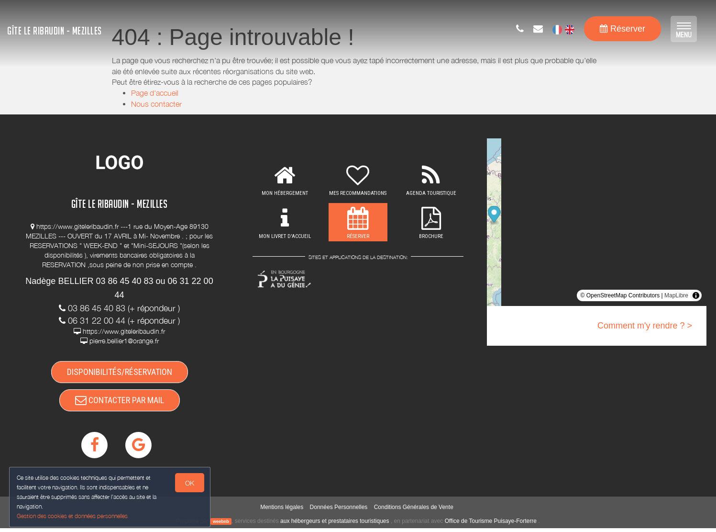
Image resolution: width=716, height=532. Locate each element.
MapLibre (676, 295)
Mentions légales (281, 510)
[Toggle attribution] (696, 295)
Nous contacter (156, 104)
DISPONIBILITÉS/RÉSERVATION (119, 373)
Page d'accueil (154, 93)
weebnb (221, 524)
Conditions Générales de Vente (413, 510)
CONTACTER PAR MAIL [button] (119, 402)
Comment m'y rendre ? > (644, 325)
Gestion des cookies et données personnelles (72, 516)
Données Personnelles (339, 510)
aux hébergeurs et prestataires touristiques (334, 524)
